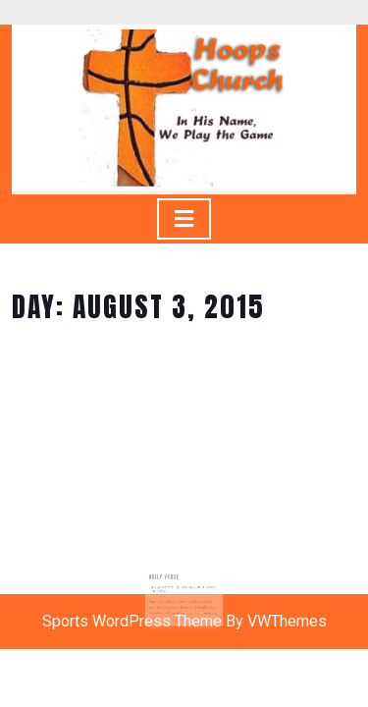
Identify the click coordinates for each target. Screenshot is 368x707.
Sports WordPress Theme (132, 621)
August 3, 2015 (166, 586)
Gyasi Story (187, 586)
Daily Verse (166, 577)
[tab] (184, 219)
